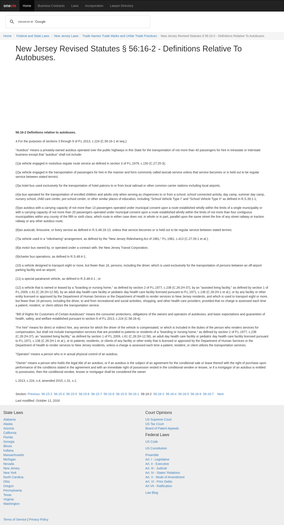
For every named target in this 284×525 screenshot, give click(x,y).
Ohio (6, 481)
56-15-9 (121, 394)
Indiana (8, 450)
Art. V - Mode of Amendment (165, 477)
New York (9, 472)
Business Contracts (51, 6)
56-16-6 (196, 394)
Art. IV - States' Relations (162, 472)
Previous (33, 394)
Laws (75, 6)
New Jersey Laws (66, 36)
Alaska (8, 424)
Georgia (8, 441)
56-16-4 (171, 394)
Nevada (8, 464)
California (9, 433)
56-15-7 (96, 394)
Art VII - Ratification (158, 486)
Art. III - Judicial (156, 468)
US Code (151, 441)
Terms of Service (14, 519)
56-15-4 (59, 394)
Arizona (8, 428)
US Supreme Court (158, 419)
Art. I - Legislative (157, 459)
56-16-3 (158, 394)
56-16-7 (208, 394)
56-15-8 (109, 394)
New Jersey (11, 468)
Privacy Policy (38, 519)
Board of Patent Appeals (162, 428)
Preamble (152, 455)
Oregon (8, 486)
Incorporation (94, 6)
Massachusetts (13, 455)
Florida (8, 437)
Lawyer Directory (121, 6)
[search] (77, 21)
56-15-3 (46, 394)
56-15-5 (71, 394)
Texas (7, 495)
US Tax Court (154, 424)
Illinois (7, 446)
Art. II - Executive (157, 464)
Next (220, 394)
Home (27, 6)
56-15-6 (84, 394)
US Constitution (156, 448)
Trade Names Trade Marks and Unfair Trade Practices (119, 36)
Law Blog (151, 492)
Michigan (9, 459)
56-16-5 (183, 394)
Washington (11, 503)
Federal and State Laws (32, 36)
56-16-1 (133, 394)
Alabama (9, 419)
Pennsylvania (12, 490)
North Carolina (13, 477)
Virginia (8, 499)
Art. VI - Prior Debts (158, 481)
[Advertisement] (142, 96)
